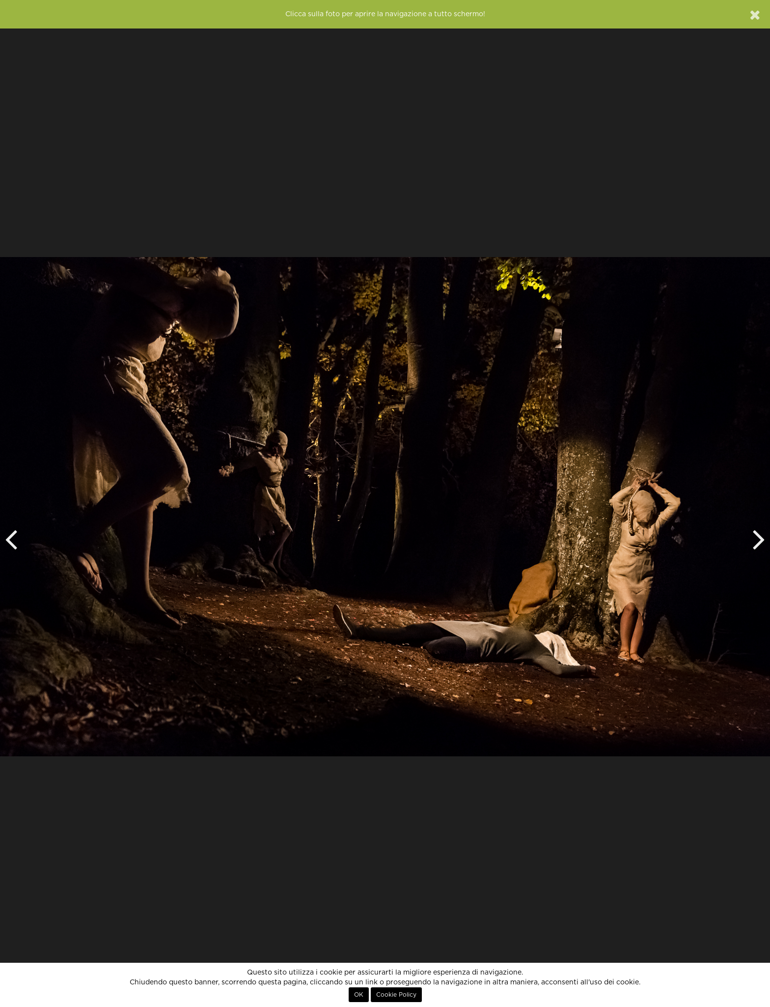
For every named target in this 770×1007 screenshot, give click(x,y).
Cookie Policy (396, 995)
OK (358, 995)
